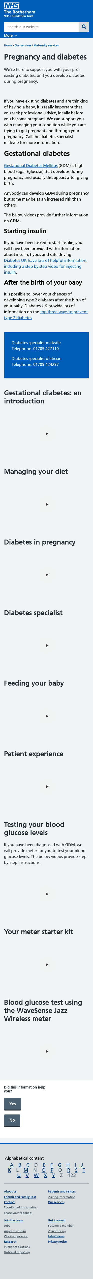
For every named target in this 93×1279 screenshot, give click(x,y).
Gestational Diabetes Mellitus (31, 165)
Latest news (56, 1236)
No (12, 1120)
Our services (23, 45)
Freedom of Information (20, 1207)
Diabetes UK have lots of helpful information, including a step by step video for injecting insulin (45, 266)
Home (8, 45)
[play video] (46, 433)
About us (10, 1191)
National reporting (17, 1252)
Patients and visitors (62, 1191)
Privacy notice (57, 1241)
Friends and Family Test (20, 1197)
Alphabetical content (24, 1158)
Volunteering (57, 1231)
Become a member (61, 1225)
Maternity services (46, 45)
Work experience (16, 1236)
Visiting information (61, 1197)
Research (10, 1241)
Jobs (7, 1225)
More (8, 35)
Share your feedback (18, 1213)
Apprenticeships (15, 1231)
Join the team (13, 1220)
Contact (9, 1202)
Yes (12, 1103)
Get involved (56, 1220)
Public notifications (17, 1247)
